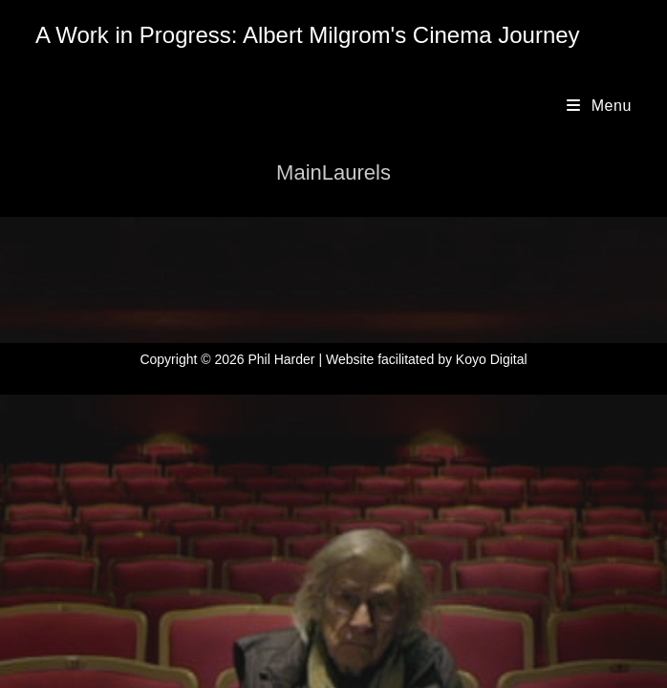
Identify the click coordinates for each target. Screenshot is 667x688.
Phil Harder (280, 359)
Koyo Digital (491, 359)
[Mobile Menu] (599, 105)
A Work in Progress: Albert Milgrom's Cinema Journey (307, 35)
